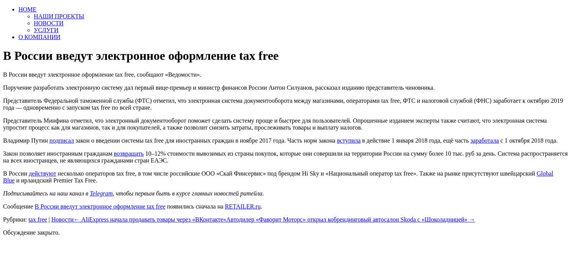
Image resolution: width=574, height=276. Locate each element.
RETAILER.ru (243, 206)
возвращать (129, 153)
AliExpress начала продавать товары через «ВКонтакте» (150, 219)
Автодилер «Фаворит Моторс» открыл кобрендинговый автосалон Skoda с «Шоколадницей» (350, 219)
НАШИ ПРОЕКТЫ (59, 16)
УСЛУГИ (46, 30)
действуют (42, 173)
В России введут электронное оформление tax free (100, 206)
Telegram (101, 193)
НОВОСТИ (49, 23)
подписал (61, 140)
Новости (62, 219)
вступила (349, 140)
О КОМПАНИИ (39, 37)
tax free (37, 219)
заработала (484, 140)
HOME (27, 9)
